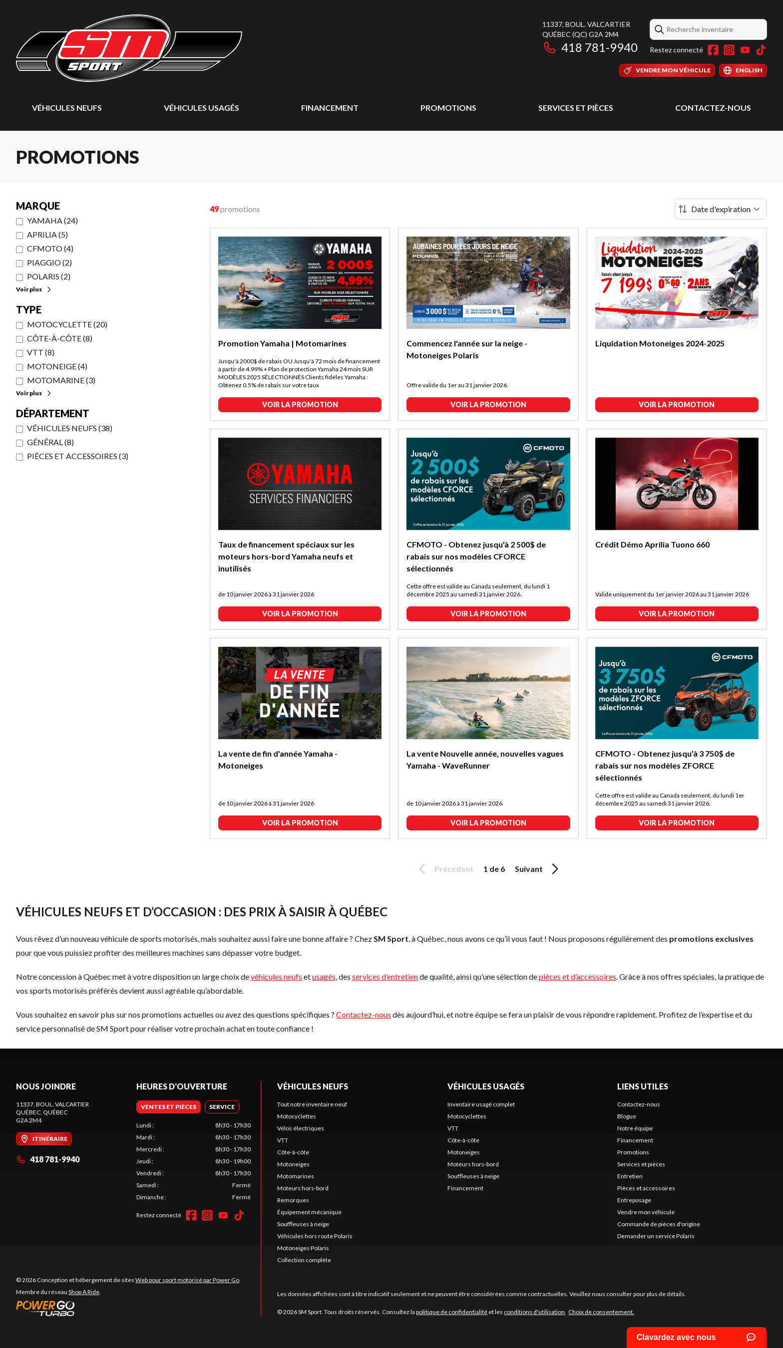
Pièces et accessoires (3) (77, 456)
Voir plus (34, 289)
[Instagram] (729, 50)
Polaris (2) (48, 276)
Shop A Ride (83, 1292)
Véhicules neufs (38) (69, 428)
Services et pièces (575, 107)
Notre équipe (635, 1128)
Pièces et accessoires (646, 1188)
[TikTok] (761, 50)
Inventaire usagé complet (481, 1104)
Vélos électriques (300, 1128)
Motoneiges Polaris (303, 1248)
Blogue (626, 1116)
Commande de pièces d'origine (658, 1224)
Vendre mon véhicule (646, 1212)
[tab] (168, 1106)
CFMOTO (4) (50, 248)
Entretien (630, 1176)
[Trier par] (721, 209)
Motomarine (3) (61, 380)
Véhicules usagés (201, 107)
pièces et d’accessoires (577, 976)
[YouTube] (745, 50)
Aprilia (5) (47, 234)
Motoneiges (293, 1164)
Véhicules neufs (67, 107)
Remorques (293, 1200)
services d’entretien (385, 976)
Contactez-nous (713, 107)
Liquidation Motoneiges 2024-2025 (660, 343)
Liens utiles (642, 1086)
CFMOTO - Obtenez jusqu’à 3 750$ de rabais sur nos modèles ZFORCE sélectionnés (665, 765)
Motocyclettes (296, 1116)
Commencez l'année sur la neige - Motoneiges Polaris (466, 349)
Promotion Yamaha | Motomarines (282, 343)
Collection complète (304, 1260)
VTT (282, 1140)
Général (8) (50, 442)
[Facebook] (713, 50)
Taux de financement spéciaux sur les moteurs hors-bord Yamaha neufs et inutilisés (286, 556)
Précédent (444, 869)
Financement (330, 107)
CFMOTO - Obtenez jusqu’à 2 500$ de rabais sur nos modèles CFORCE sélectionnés (476, 556)
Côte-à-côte (293, 1152)
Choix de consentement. (601, 1312)
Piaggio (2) (49, 262)
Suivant (538, 869)
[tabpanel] (193, 1161)
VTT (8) (40, 352)
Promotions (448, 107)
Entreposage (634, 1200)
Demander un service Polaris (656, 1236)
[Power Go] (128, 1308)
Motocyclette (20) (67, 324)
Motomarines (295, 1176)
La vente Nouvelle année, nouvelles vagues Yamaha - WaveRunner (485, 759)
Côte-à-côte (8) (59, 338)
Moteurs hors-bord (303, 1188)
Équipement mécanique (309, 1212)
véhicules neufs (276, 976)
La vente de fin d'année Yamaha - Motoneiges (278, 759)
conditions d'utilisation (534, 1312)
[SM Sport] (129, 48)
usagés (324, 976)
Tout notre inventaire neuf (312, 1104)
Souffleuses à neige (303, 1224)
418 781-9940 (590, 47)
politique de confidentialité (451, 1312)
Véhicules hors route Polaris (315, 1236)
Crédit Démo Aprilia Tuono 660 (652, 544)
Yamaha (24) (52, 220)
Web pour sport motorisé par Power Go (187, 1280)
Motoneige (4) (57, 366)
